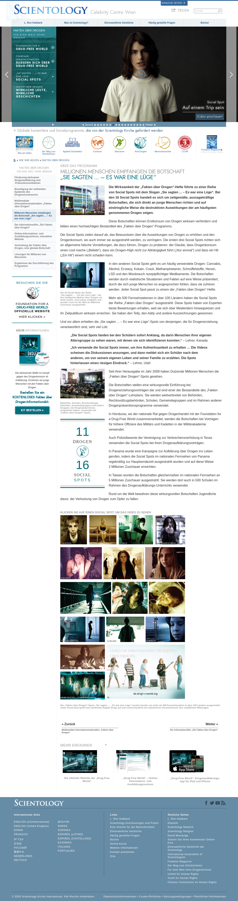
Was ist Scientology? (76, 22)
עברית (19, 839)
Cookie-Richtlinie (150, 896)
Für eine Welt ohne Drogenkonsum (189, 869)
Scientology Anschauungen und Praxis (134, 823)
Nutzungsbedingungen (178, 896)
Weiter (149, 125)
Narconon (119, 144)
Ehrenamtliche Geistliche (118, 22)
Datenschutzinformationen (119, 896)
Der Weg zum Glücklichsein (49, 145)
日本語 (18, 843)
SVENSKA (64, 830)
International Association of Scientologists (185, 856)
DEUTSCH (20, 860)
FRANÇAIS (21, 834)
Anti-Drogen (141, 144)
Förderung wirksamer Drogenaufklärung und (28, 180)
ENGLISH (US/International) (31, 821)
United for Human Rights (183, 874)
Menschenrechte (163, 144)
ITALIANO (64, 846)
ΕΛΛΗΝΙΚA (65, 842)
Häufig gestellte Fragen (161, 22)
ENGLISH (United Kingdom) (31, 826)
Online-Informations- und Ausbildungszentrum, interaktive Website (33, 236)
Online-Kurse (118, 843)
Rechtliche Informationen (210, 896)
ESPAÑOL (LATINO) (70, 834)
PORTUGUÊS (66, 850)
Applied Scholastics (72, 144)
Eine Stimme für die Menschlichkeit (132, 827)
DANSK (18, 830)
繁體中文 (19, 851)
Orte (113, 856)
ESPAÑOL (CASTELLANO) (74, 838)
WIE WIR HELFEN (29, 160)
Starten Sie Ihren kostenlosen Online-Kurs (191, 841)
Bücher (205, 22)
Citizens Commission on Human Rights (192, 882)
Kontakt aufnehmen (122, 852)
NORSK (63, 826)
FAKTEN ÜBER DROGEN (55, 160)
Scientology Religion (181, 831)
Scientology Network (180, 827)
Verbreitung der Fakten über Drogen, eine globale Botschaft (32, 247)
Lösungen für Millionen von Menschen (30, 256)
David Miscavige (178, 835)
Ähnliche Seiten (173, 3)
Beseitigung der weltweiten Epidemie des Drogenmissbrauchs (30, 192)
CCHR (185, 144)
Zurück (89, 125)
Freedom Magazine (211, 150)
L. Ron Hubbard (33, 22)
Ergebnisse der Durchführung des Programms (34, 264)
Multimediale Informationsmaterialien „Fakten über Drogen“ (33, 203)
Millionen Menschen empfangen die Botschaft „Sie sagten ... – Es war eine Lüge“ (33, 215)
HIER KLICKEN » (32, 316)
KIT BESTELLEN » (32, 410)
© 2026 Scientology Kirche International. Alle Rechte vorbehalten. (53, 896)
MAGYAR (63, 821)
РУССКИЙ (20, 847)
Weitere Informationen (124, 847)
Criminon (97, 144)
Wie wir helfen (25, 153)
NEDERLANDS (23, 856)
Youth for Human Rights (183, 878)
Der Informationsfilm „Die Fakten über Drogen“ (33, 226)
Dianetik (173, 823)
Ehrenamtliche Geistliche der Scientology (186, 848)
